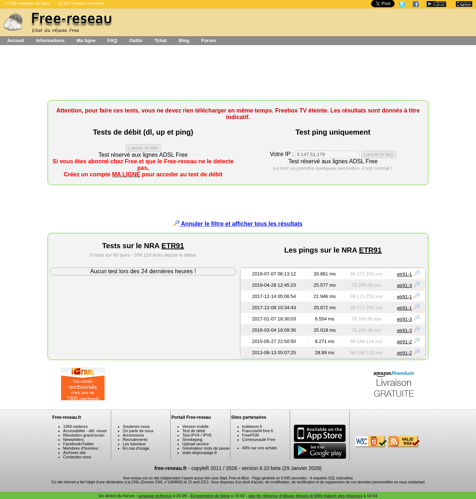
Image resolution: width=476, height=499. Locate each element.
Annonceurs (133, 435)
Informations (50, 40)
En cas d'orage (136, 448)
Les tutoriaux (134, 444)
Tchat (161, 40)
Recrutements (135, 439)
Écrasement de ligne (210, 496)
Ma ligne (86, 40)
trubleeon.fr (252, 426)
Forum (208, 40)
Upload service (195, 444)
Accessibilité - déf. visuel (85, 431)
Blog (184, 40)
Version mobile (195, 426)
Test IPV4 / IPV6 (196, 435)
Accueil (15, 40)
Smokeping (192, 439)
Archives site (74, 452)
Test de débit (193, 431)
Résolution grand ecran (84, 435)
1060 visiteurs (75, 426)
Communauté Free (259, 439)
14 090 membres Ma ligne (27, 3)
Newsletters (73, 439)
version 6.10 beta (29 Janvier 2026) (282, 468)
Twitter (88, 444)
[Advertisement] (238, 75)
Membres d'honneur (81, 448)
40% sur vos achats (259, 448)
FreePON (250, 435)
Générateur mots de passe (205, 448)
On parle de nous (138, 431)
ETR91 (173, 246)
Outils (136, 40)
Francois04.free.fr (257, 431)
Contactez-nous (77, 457)
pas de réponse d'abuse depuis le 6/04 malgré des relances (305, 496)
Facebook (72, 444)
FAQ (112, 40)
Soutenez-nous (136, 426)
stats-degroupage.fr (199, 452)
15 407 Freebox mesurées (81, 3)
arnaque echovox (155, 496)
